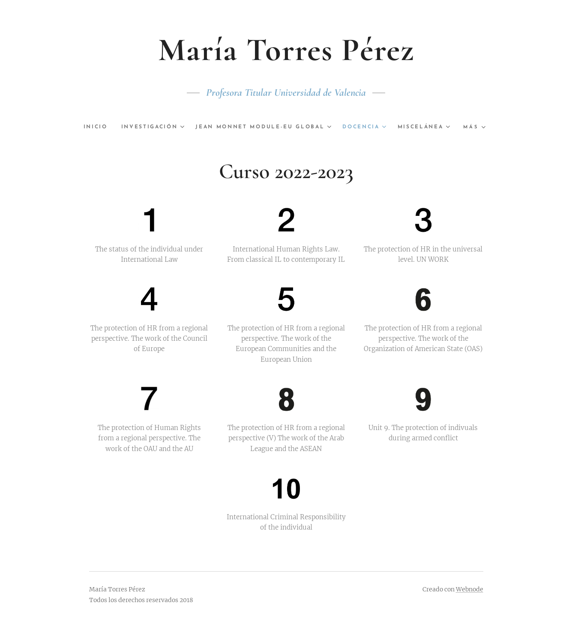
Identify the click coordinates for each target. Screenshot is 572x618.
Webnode (469, 589)
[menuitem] (124, 127)
